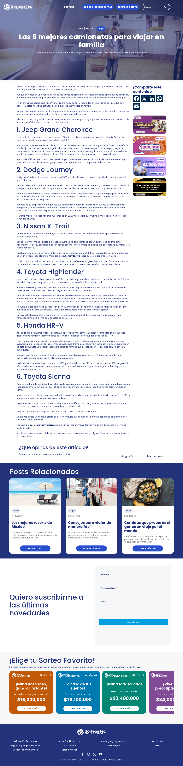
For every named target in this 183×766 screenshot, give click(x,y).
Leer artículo (35, 548)
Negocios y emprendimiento (25, 745)
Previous (75, 717)
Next (107, 717)
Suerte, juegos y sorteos (113, 741)
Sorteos (69, 7)
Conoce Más (31, 708)
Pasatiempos (113, 745)
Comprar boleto (127, 7)
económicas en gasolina (84, 261)
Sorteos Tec (157, 741)
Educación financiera (25, 741)
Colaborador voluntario (25, 749)
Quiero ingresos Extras (97, 7)
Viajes (157, 745)
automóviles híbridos (74, 255)
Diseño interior (69, 749)
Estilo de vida (70, 745)
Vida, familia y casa (69, 741)
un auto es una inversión (40, 425)
